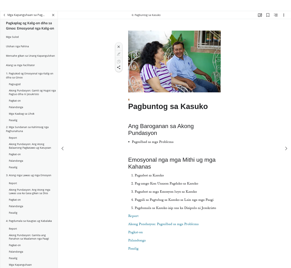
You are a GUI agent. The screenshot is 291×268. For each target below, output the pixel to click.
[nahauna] (63, 137)
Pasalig (133, 251)
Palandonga (137, 242)
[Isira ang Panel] (53, 17)
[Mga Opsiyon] (283, 17)
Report (133, 218)
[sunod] (286, 137)
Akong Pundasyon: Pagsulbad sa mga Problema (163, 226)
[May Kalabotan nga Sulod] (275, 17)
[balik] (4, 17)
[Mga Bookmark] (267, 17)
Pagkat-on (135, 234)
